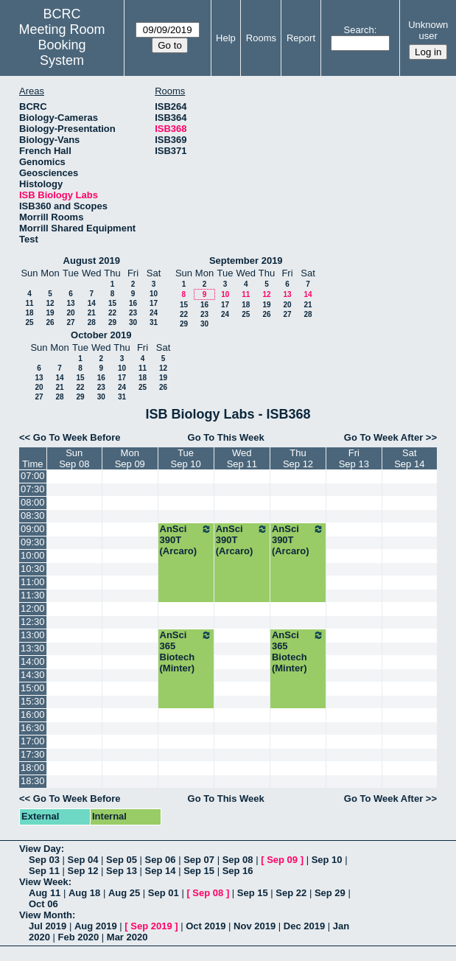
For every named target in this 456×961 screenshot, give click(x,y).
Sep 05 (121, 859)
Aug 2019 (95, 926)
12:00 (33, 608)
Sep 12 (83, 870)
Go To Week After (383, 437)
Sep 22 (291, 892)
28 (92, 322)
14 (92, 303)
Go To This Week (226, 437)
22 (112, 313)
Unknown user (428, 30)
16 (133, 303)
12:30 (33, 621)
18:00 (33, 767)
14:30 (33, 674)
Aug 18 (84, 892)
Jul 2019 (47, 926)
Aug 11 (44, 892)
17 (154, 303)
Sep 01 (163, 892)
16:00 (33, 714)
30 (133, 322)
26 (50, 322)
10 (154, 294)
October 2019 (101, 334)
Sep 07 (198, 859)
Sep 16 (237, 870)
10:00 (33, 555)
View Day (40, 848)
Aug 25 (124, 892)
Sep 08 (237, 859)
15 (112, 303)
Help (226, 37)
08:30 (33, 515)
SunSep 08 (74, 458)
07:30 (33, 489)
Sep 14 (160, 870)
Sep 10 (327, 859)
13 (70, 303)
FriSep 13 (354, 458)
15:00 (33, 687)
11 (29, 303)
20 (70, 313)
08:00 (33, 502)
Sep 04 (83, 859)
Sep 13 (121, 870)
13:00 (33, 634)
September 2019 (246, 260)
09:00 (33, 528)
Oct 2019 (205, 926)
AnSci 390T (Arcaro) (186, 539)
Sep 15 (198, 870)
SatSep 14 (409, 458)
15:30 (33, 701)
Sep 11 (44, 870)
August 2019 (91, 260)
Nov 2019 (255, 926)
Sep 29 (330, 892)
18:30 (33, 780)
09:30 (33, 542)
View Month (45, 914)
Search (359, 29)
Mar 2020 (127, 937)
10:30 (33, 568)
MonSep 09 (130, 458)
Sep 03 (44, 859)
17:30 (33, 754)
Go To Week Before (77, 437)
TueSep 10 (186, 458)
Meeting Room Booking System (61, 45)
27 (70, 322)
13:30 (33, 648)
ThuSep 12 (298, 458)
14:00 (33, 661)
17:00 (33, 741)
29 (112, 322)
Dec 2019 (304, 926)
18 (29, 313)
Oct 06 (43, 903)
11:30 (33, 595)
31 (154, 322)
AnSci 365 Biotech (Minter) (186, 651)
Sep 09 (282, 859)
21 (92, 313)
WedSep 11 (242, 458)
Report (301, 37)
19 (50, 313)
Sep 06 (160, 859)
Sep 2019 (151, 926)
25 (29, 322)
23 (133, 313)
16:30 (33, 727)
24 (154, 313)
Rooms (261, 37)
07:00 (33, 475)
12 (50, 303)
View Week (44, 881)
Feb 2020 (78, 937)
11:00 (33, 581)
